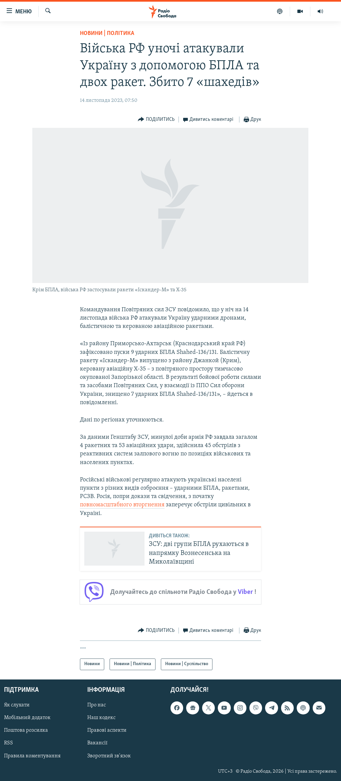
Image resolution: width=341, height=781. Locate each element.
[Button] (156, 119)
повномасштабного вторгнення (122, 505)
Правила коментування (32, 755)
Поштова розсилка (26, 730)
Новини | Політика (107, 33)
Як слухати (17, 705)
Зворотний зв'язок (109, 755)
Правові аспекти (107, 730)
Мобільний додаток (27, 717)
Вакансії (97, 743)
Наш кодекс (101, 717)
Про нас (96, 705)
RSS (8, 743)
